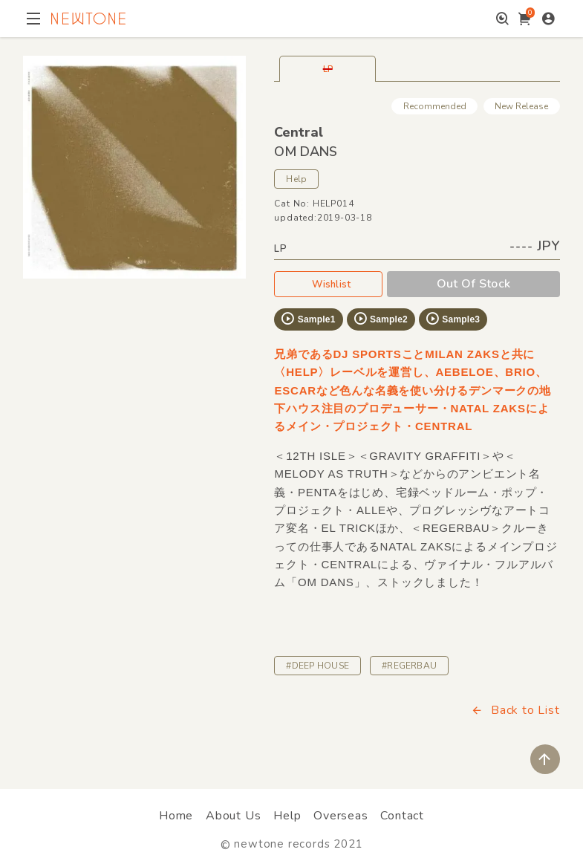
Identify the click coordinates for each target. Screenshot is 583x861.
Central (298, 132)
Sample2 (380, 318)
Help (296, 179)
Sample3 (452, 318)
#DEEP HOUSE (317, 666)
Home (176, 816)
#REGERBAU (409, 666)
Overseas (340, 816)
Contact (402, 816)
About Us (233, 816)
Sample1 (307, 318)
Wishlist (328, 284)
